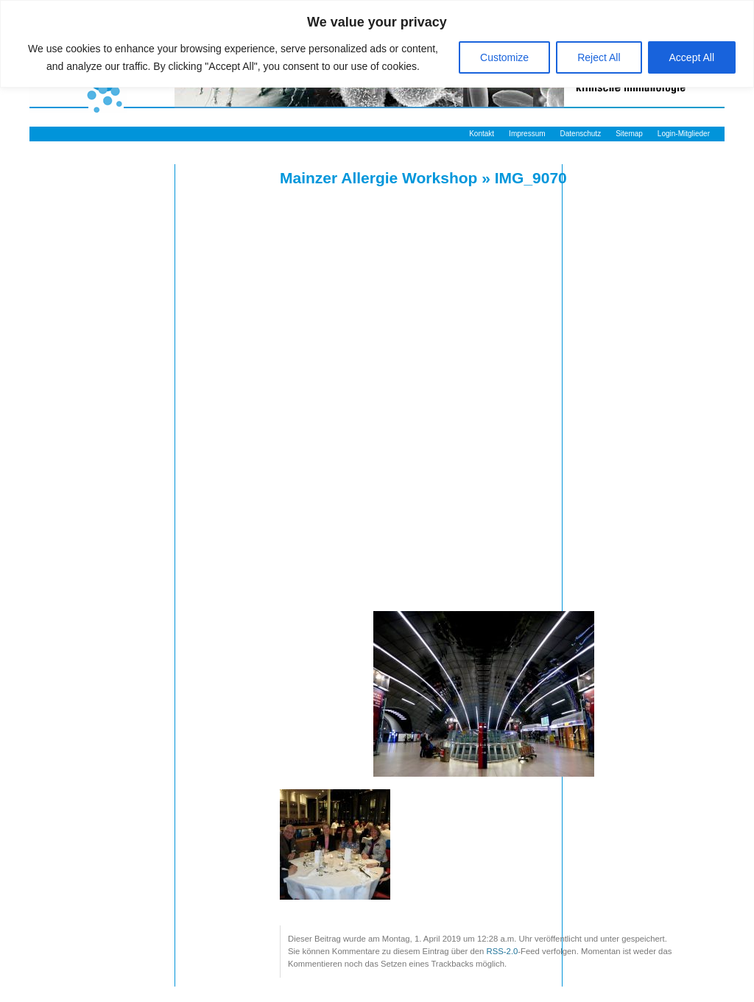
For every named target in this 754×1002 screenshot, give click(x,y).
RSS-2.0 (502, 951)
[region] (377, 44)
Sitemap (629, 134)
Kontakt (481, 134)
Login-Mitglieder (684, 134)
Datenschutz (581, 134)
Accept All (691, 57)
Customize (504, 57)
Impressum (527, 134)
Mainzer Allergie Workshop (378, 177)
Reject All (598, 57)
